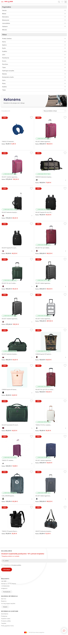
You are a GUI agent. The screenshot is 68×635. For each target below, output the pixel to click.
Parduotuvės (6, 591)
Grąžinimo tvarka (5, 618)
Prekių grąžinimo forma (7, 625)
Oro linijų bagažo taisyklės (8, 603)
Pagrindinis (6, 7)
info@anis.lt (4, 588)
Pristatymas (4, 616)
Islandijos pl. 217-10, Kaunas (8, 583)
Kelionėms (5, 17)
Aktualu (4, 29)
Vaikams (5, 26)
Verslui (4, 10)
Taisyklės (3, 623)
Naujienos (3, 601)
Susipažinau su (11, 565)
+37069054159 (5, 586)
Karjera (5, 606)
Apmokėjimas (4, 613)
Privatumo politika (16, 565)
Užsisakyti (6, 569)
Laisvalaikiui (6, 23)
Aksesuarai (5, 20)
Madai (4, 13)
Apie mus (3, 598)
